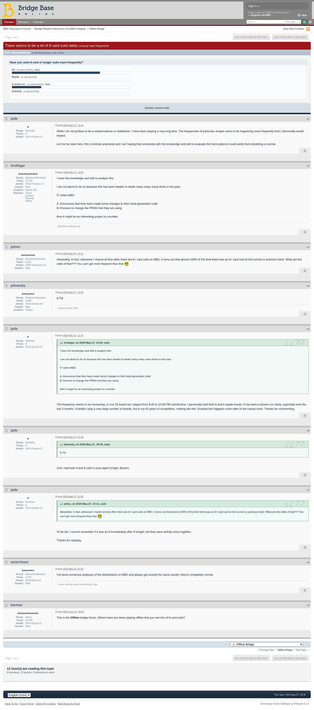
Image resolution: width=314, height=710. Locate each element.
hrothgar (18, 165)
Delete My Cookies (46, 703)
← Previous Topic (265, 650)
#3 (308, 247)
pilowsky (18, 285)
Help (302, 15)
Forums (9, 21)
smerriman (20, 562)
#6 (308, 430)
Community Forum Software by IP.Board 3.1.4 (284, 703)
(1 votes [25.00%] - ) (38, 84)
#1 (308, 119)
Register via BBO (261, 15)
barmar (16, 605)
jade (14, 118)
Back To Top (11, 703)
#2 (308, 166)
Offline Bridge (97, 28)
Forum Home (27, 703)
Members (23, 21)
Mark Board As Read (69, 703)
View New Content (293, 28)
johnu (15, 247)
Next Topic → (302, 650)
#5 (308, 329)
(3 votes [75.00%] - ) (28, 70)
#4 (308, 286)
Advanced (310, 22)
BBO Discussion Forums (17, 28)
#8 (308, 562)
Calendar (38, 21)
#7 (308, 490)
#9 (308, 605)
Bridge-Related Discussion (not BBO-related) (60, 28)
